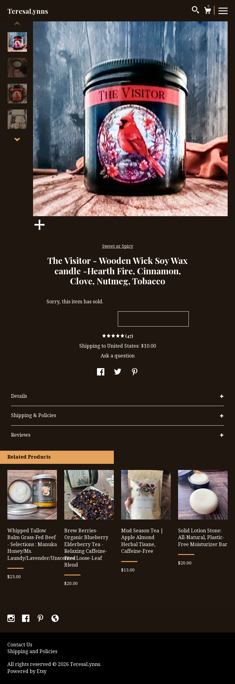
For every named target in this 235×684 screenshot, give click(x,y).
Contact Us (19, 645)
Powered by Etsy (27, 671)
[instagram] (11, 619)
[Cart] (207, 11)
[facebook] (26, 619)
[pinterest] (41, 619)
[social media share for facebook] (100, 373)
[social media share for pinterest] (134, 373)
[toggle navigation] (223, 10)
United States (122, 346)
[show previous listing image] (17, 23)
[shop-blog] (55, 619)
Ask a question (118, 356)
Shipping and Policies (32, 651)
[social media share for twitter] (117, 373)
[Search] (195, 10)
